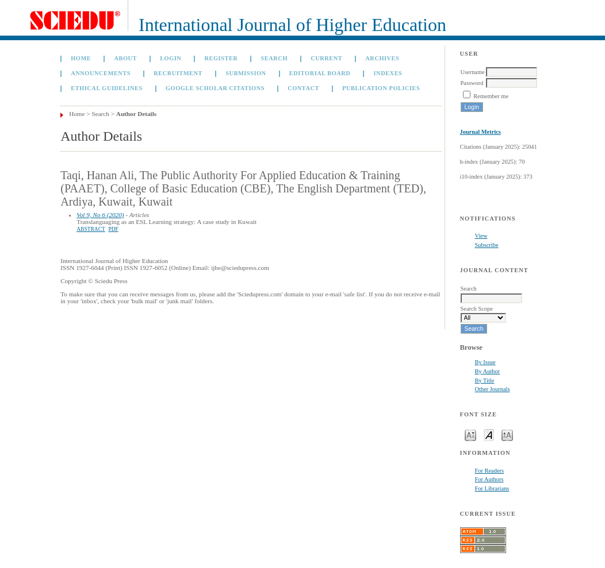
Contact (303, 88)
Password (472, 83)
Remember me (490, 96)
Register (221, 58)
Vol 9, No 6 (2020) (100, 214)
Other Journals (492, 389)
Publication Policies (381, 88)
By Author (487, 371)
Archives (382, 58)
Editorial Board (320, 73)
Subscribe (487, 245)
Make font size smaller (470, 434)
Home (81, 58)
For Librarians (492, 488)
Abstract (90, 229)
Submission (245, 73)
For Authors (489, 479)
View (481, 236)
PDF (113, 229)
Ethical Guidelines (107, 88)
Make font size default (489, 434)
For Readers (489, 470)
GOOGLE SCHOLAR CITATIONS (215, 88)
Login (170, 58)
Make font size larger (507, 434)
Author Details (136, 113)
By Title (485, 380)
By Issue (485, 362)
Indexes (388, 73)
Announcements (101, 73)
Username (473, 72)
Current (326, 58)
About (125, 58)
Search (274, 58)
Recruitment (178, 73)
